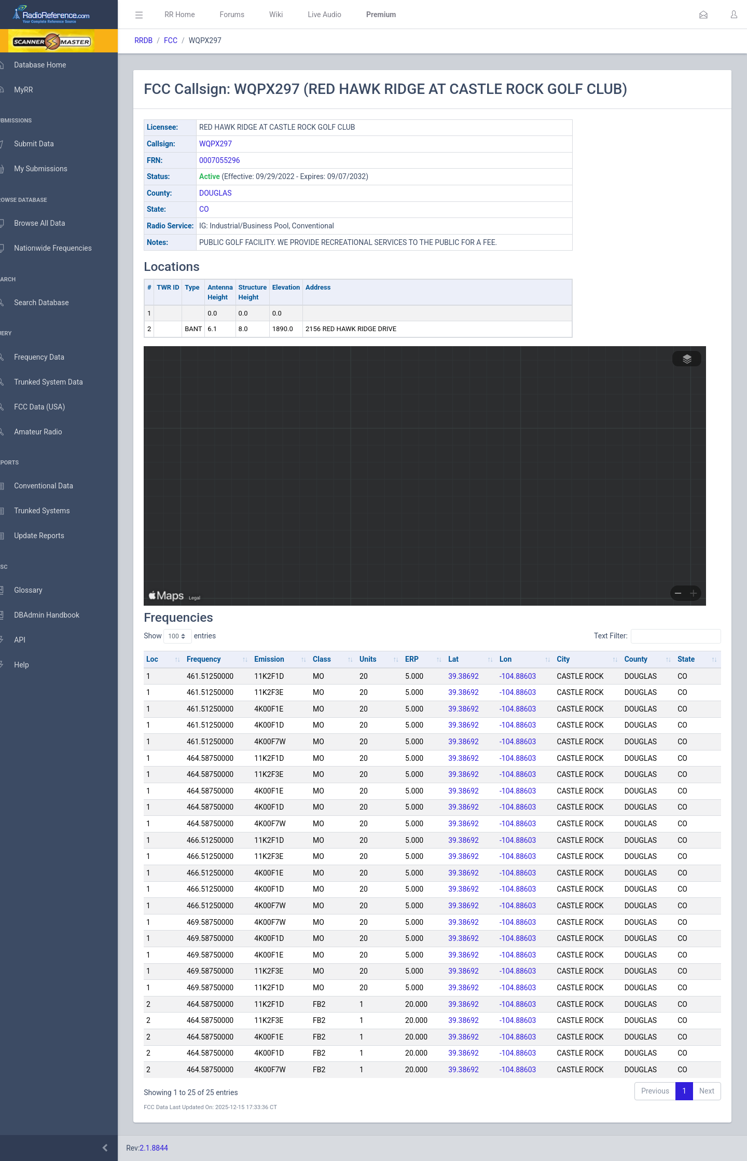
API (20, 640)
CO (219, 209)
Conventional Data (44, 486)
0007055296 (234, 160)
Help (22, 665)
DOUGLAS (230, 193)
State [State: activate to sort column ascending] (687, 659)
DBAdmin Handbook (47, 615)
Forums (246, 14)
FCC (185, 40)
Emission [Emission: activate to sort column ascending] (282, 659)
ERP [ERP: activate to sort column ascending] (420, 659)
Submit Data (34, 144)
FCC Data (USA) (40, 407)
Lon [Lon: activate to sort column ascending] (511, 659)
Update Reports (39, 536)
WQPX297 (230, 144)
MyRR (24, 89)
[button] (703, 14)
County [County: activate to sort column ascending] (639, 659)
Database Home (40, 65)
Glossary (28, 590)
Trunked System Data (49, 382)
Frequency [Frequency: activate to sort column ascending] (217, 659)
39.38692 (470, 676)
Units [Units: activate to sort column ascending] (377, 659)
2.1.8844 (169, 1148)
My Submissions (41, 169)
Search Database (42, 302)
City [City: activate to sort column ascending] (567, 659)
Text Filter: (657, 636)
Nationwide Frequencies (53, 248)
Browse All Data (40, 223)
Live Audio (339, 14)
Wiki (291, 14)
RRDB (158, 40)
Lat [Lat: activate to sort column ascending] (460, 659)
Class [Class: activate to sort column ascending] (333, 659)
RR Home (194, 14)
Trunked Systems (42, 511)
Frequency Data (39, 357)
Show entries (195, 636)
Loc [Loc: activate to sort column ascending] (167, 659)
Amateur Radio (38, 432)
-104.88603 (523, 676)
